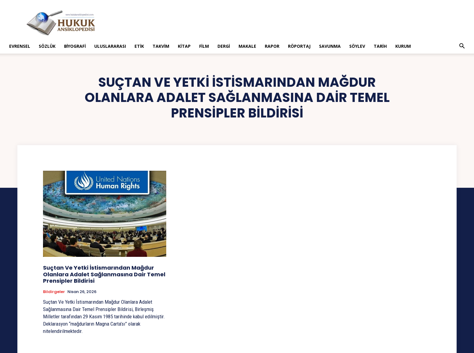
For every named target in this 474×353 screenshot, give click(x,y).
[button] (461, 47)
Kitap (184, 46)
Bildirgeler (54, 291)
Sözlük (47, 46)
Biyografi (75, 46)
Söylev (357, 46)
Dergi (223, 46)
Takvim (161, 46)
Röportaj (299, 46)
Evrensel (19, 46)
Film (204, 46)
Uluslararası (110, 46)
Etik (139, 46)
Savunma (330, 46)
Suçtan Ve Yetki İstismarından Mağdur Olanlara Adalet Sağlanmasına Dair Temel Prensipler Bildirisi (104, 274)
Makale (247, 46)
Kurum (403, 46)
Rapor (272, 46)
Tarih (380, 46)
